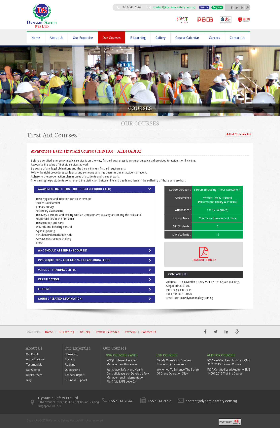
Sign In (204, 7)
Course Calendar (187, 38)
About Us (56, 38)
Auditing (70, 364)
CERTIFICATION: (49, 279)
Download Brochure (204, 254)
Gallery (161, 38)
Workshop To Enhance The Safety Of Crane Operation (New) (178, 371)
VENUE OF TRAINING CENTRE (57, 269)
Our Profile (32, 354)
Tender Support (75, 375)
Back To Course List (239, 134)
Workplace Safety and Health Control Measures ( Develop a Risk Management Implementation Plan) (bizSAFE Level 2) (128, 375)
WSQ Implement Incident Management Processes (122, 362)
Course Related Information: (60, 298)
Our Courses (112, 38)
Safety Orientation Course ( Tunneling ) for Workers (174, 362)
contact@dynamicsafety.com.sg (174, 7)
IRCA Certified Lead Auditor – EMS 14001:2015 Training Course (228, 371)
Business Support (76, 380)
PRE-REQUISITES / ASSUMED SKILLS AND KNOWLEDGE (74, 260)
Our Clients (33, 369)
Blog (29, 380)
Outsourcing (72, 369)
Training (70, 359)
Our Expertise (83, 38)
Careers (214, 38)
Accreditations (35, 359)
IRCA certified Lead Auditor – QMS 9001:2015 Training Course (228, 362)
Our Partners (34, 375)
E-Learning (138, 38)
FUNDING (44, 289)
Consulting (71, 354)
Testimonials (34, 364)
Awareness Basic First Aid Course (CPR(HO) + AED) (74, 189)
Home (35, 38)
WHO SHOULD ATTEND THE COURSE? (63, 250)
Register (217, 7)
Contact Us (237, 38)
